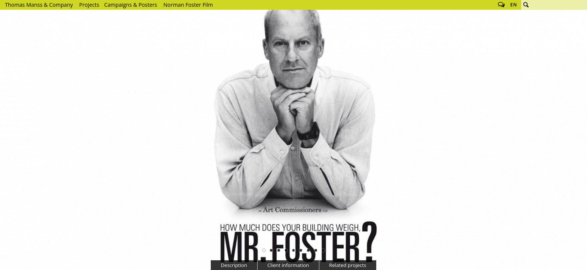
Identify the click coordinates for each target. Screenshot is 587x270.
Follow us (501, 5)
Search (526, 5)
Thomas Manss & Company (39, 4)
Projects (89, 4)
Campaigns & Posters (130, 4)
